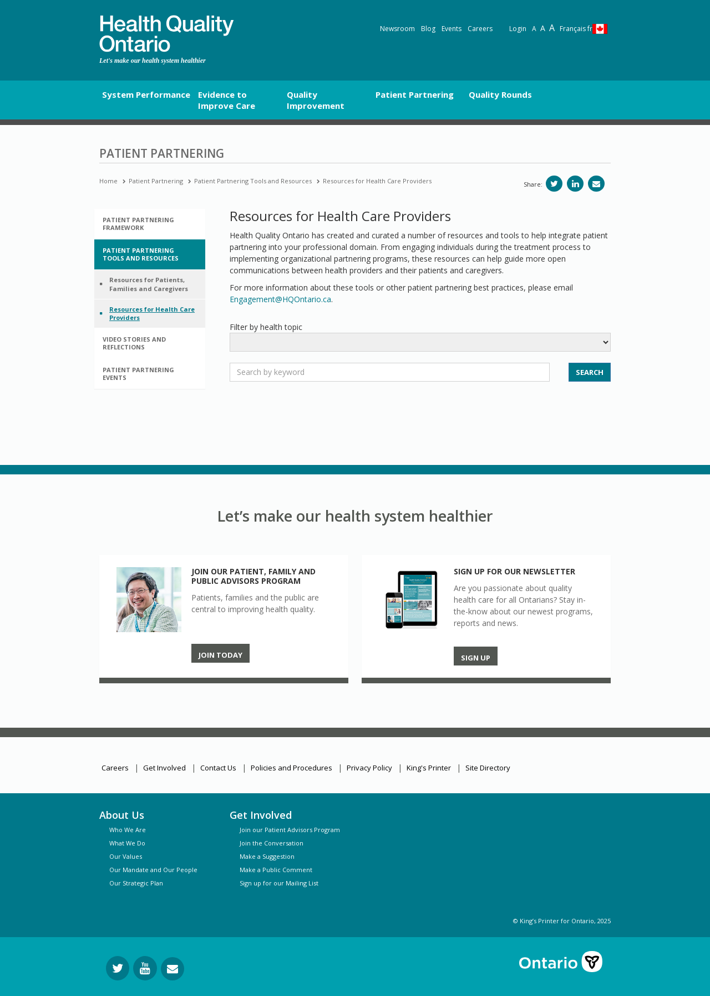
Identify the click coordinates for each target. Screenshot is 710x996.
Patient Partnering (156, 181)
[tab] (149, 224)
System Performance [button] (146, 94)
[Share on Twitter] (554, 184)
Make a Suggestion (267, 856)
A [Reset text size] (534, 28)
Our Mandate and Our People (153, 869)
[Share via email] (596, 184)
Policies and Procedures (291, 768)
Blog (428, 28)
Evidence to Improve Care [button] (226, 100)
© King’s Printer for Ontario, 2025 (562, 921)
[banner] (166, 33)
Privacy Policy (369, 768)
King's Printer (429, 768)
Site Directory (487, 768)
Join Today (220, 655)
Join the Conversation (271, 843)
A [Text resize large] (542, 28)
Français (576, 28)
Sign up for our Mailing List (279, 883)
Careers (480, 28)
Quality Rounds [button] (500, 94)
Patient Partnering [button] (415, 94)
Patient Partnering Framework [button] (138, 224)
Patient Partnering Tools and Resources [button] (141, 254)
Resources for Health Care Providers (377, 181)
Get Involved (164, 768)
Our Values (125, 856)
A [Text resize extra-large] (552, 28)
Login (517, 28)
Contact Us (218, 768)
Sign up (475, 658)
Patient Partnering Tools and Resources (253, 181)
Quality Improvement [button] (315, 100)
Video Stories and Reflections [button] (134, 343)
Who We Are (127, 829)
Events (452, 28)
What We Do (127, 843)
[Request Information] (172, 968)
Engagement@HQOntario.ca (280, 299)
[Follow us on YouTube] (145, 968)
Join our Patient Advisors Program (290, 829)
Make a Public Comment (276, 869)
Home (108, 181)
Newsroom (397, 28)
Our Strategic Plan (136, 883)
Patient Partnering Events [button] (138, 374)
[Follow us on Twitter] (117, 968)
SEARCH (590, 372)
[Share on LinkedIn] (575, 184)
